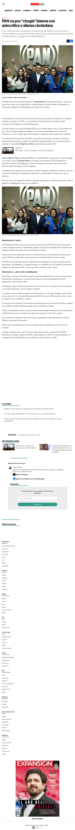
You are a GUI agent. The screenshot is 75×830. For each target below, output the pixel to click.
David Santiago (17, 467)
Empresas (4, 543)
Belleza (4, 607)
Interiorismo (5, 666)
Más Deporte (5, 725)
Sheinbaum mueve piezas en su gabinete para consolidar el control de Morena (29, 409)
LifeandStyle (5, 566)
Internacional (5, 551)
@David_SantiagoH (20, 97)
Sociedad (62, 10)
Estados (4, 583)
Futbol (3, 713)
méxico (18, 10)
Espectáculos (5, 595)
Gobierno (4, 572)
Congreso (18, 148)
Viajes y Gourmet (6, 610)
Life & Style (6, 632)
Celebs (4, 625)
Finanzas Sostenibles (8, 683)
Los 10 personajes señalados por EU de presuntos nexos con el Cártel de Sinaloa (29, 414)
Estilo (3, 634)
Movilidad (4, 681)
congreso (27, 10)
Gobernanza (5, 678)
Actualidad (5, 698)
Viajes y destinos (6, 742)
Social (3, 675)
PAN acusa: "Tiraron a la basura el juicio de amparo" (34, 150)
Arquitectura (5, 663)
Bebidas (4, 740)
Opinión (4, 586)
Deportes (4, 639)
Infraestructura (6, 660)
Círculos (4, 601)
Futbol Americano (6, 719)
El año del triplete (37, 819)
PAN (38, 435)
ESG (3, 560)
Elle (3, 617)
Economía (4, 549)
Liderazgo (4, 701)
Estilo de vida (5, 627)
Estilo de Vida (5, 751)
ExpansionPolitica (41, 827)
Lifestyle (4, 727)
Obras (3, 557)
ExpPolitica (33, 827)
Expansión (5, 541)
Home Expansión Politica (8, 546)
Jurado (4, 754)
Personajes (5, 745)
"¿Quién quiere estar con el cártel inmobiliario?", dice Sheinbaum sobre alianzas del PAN (61, 449)
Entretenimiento (6, 637)
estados (44, 10)
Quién (4, 594)
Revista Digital (6, 730)
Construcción (5, 654)
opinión (53, 10)
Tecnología (5, 554)
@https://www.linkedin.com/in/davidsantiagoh (30, 479)
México (4, 18)
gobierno (8, 10)
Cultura (4, 612)
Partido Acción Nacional (27, 435)
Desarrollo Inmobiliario (8, 657)
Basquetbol (5, 722)
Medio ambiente (6, 672)
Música (4, 645)
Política (4, 570)
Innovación (5, 686)
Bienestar (4, 748)
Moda (3, 604)
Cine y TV (4, 642)
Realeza (4, 598)
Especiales (5, 707)
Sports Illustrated (8, 712)
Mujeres (4, 563)
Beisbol (4, 716)
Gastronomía (5, 737)
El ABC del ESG (6, 689)
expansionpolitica (37, 827)
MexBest (5, 735)
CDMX (36, 10)
